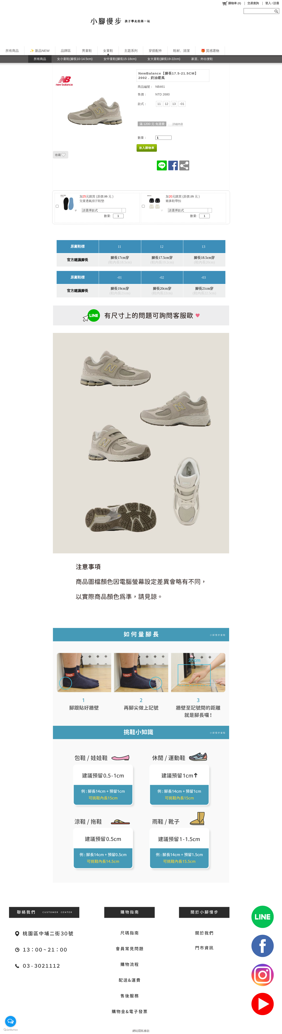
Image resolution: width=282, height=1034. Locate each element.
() (231, 3)
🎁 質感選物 (210, 50)
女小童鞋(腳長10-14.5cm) (75, 59)
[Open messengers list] (10, 1021)
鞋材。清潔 (181, 50)
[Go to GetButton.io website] (11, 1029)
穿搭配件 (155, 50)
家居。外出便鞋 (202, 59)
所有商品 (12, 50)
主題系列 (130, 50)
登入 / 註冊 (272, 3)
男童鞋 (87, 50)
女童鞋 (108, 50)
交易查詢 (253, 3)
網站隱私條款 (141, 1030)
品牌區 (66, 50)
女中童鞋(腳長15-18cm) (120, 59)
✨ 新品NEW (40, 50)
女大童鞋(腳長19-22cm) (163, 59)
